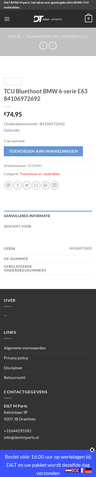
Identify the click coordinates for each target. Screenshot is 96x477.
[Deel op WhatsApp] (8, 185)
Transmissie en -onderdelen (57, 36)
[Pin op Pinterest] (45, 185)
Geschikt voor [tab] (17, 226)
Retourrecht (14, 377)
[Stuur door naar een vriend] (36, 185)
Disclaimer (13, 367)
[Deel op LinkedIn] (54, 185)
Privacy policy (16, 357)
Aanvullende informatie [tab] (27, 216)
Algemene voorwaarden (25, 347)
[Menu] (7, 19)
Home (14, 36)
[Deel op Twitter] (27, 185)
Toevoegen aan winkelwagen (43, 151)
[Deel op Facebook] (18, 185)
